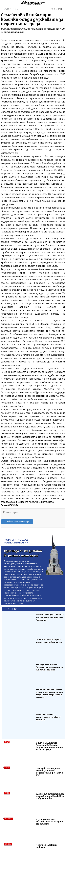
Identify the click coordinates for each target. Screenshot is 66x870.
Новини (15, 9)
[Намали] (59, 40)
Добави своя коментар (17, 521)
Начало (6, 9)
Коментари (10, 512)
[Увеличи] (63, 40)
